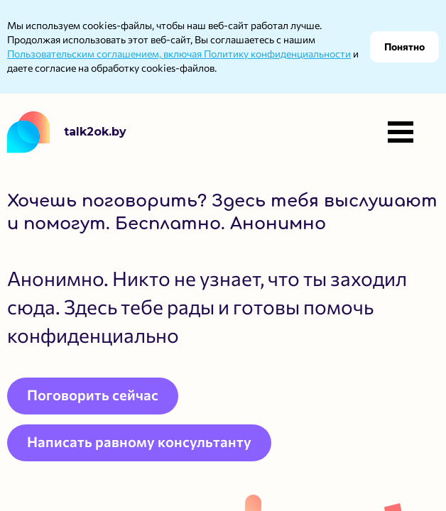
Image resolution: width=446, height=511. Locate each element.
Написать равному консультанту (139, 441)
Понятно (404, 46)
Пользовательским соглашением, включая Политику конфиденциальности (179, 54)
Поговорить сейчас (92, 394)
